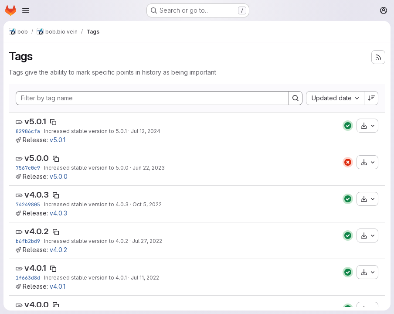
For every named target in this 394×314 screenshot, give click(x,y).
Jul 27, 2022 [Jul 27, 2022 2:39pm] (147, 241)
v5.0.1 (35, 121)
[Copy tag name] (53, 122)
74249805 (28, 204)
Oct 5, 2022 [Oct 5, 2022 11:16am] (147, 204)
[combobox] (335, 98)
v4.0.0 (36, 305)
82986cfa (28, 131)
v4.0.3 (36, 195)
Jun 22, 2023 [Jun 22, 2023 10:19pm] (148, 167)
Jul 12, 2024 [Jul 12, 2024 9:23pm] (145, 131)
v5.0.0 (36, 158)
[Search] (295, 98)
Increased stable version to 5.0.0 (86, 167)
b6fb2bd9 (28, 241)
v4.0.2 (36, 231)
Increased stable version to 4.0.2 (86, 241)
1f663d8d (28, 277)
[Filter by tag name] (152, 98)
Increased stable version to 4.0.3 (86, 204)
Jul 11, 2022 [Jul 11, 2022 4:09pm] (145, 277)
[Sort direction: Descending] (371, 98)
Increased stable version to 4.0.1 (85, 277)
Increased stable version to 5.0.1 (85, 131)
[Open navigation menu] (26, 10)
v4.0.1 (35, 268)
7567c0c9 (28, 167)
